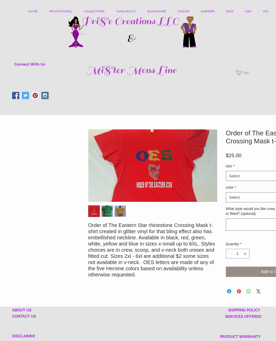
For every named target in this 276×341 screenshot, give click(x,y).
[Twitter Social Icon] (25, 95)
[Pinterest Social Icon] (35, 95)
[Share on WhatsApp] (249, 291)
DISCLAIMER (23, 336)
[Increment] (245, 253)
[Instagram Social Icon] (45, 95)
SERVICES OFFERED (243, 316)
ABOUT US (21, 310)
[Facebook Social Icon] (15, 95)
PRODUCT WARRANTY (240, 336)
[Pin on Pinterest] (239, 291)
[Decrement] (230, 253)
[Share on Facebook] (229, 291)
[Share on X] (258, 291)
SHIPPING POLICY (244, 310)
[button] (96, 11)
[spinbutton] (237, 253)
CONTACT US (24, 316)
